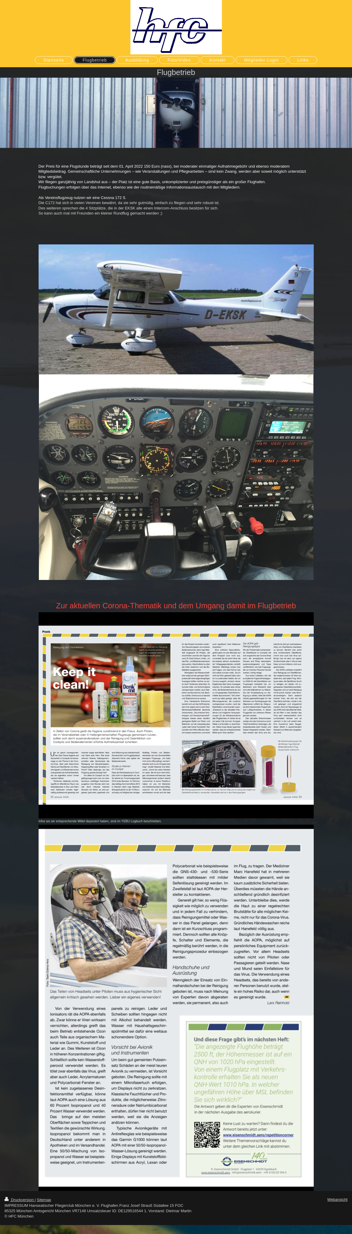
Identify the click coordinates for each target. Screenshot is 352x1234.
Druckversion (19, 1200)
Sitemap (44, 1200)
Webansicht (337, 1199)
